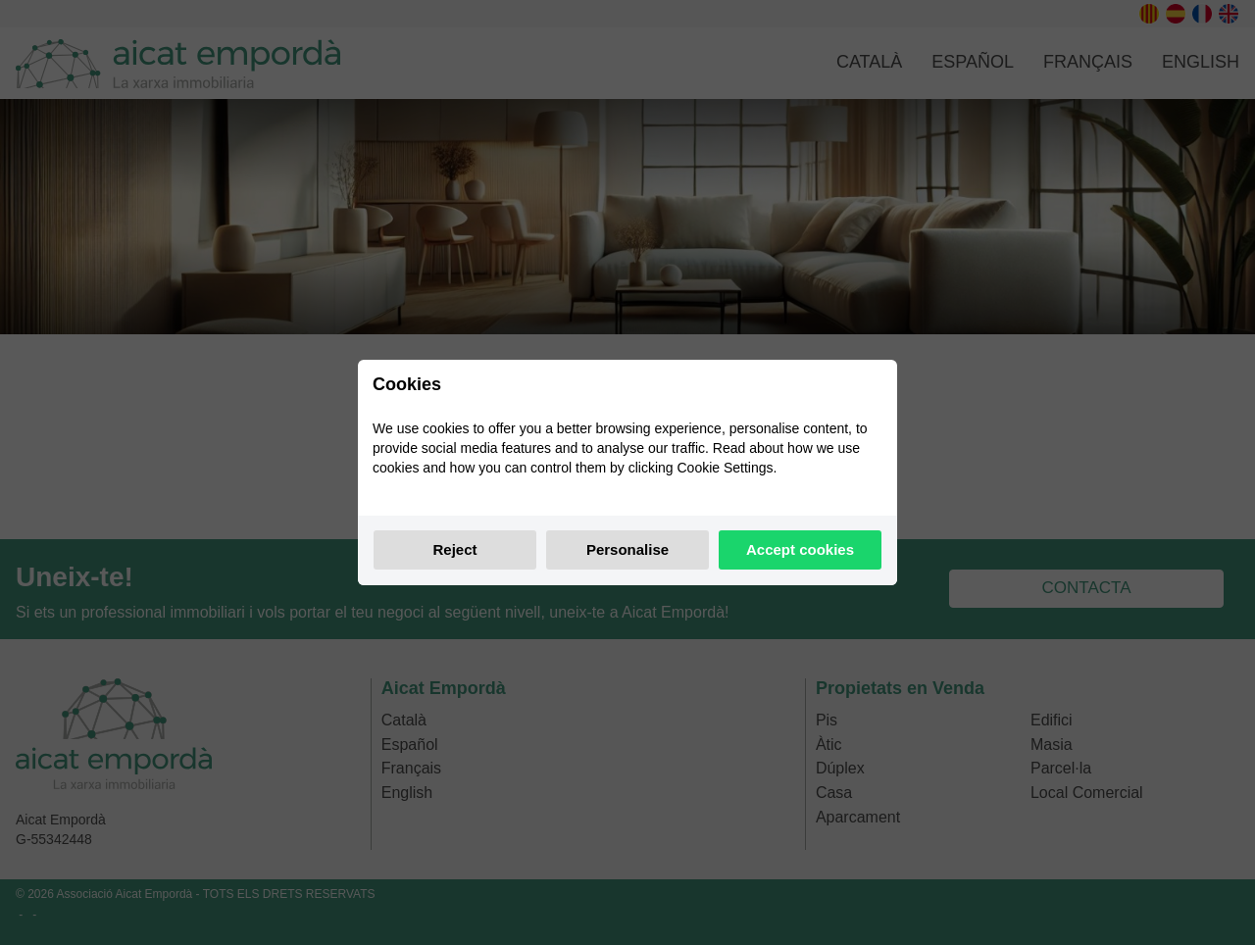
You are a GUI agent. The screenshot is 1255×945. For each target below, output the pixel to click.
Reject (454, 549)
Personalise (627, 549)
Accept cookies (800, 549)
